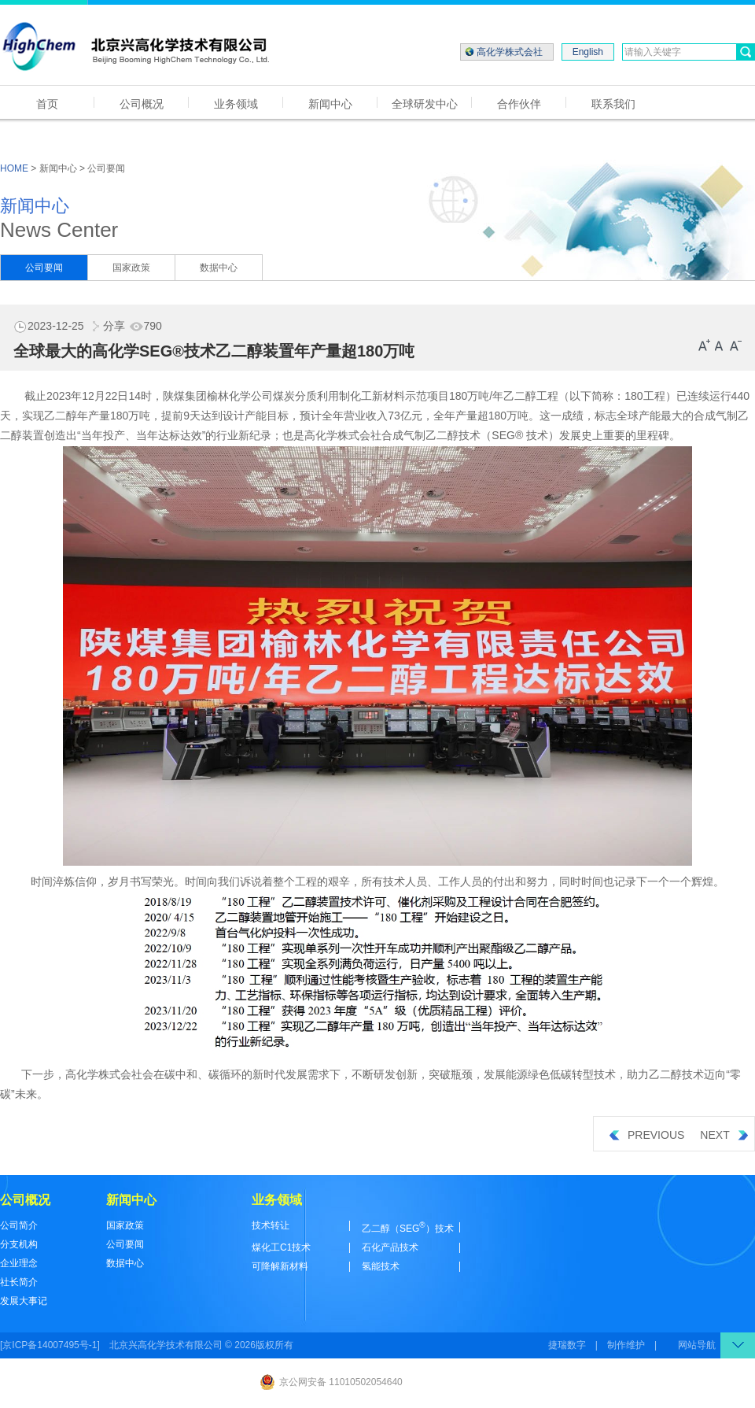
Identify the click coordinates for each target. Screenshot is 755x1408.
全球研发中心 (425, 104)
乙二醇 (519, 396)
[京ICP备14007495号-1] (50, 1345)
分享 (106, 326)
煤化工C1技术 (281, 1247)
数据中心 (219, 267)
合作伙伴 (519, 104)
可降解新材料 (280, 1266)
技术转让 (270, 1225)
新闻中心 (330, 104)
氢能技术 (381, 1266)
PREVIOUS (647, 1135)
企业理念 (19, 1263)
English (588, 51)
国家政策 (131, 267)
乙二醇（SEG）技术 (408, 1228)
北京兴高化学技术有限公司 (166, 1345)
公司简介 (19, 1225)
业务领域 (236, 104)
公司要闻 (44, 267)
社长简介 (19, 1282)
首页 (47, 104)
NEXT (723, 1135)
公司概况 (142, 104)
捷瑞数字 (567, 1345)
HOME (14, 168)
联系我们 (613, 104)
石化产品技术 (390, 1247)
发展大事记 (23, 1300)
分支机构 (19, 1244)
